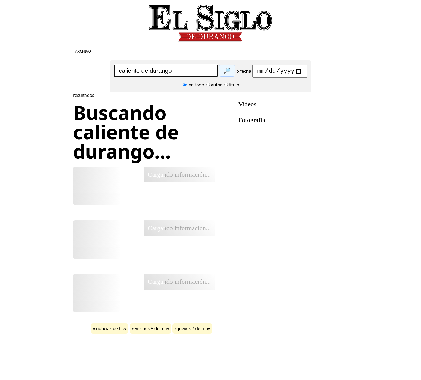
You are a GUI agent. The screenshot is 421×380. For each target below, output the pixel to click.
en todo (193, 86)
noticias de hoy (111, 330)
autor (214, 86)
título (231, 86)
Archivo (83, 51)
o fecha (243, 72)
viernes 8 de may (152, 330)
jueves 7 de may (194, 330)
